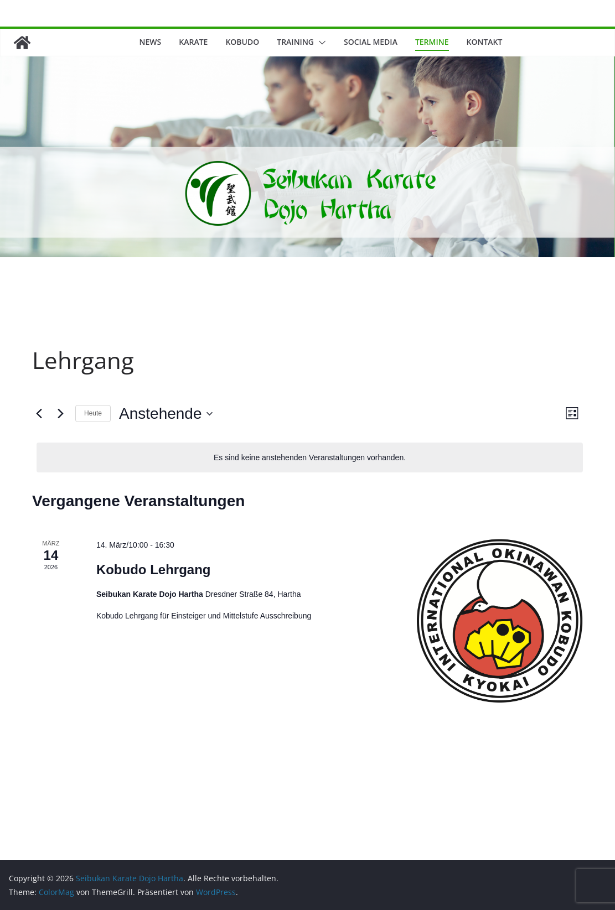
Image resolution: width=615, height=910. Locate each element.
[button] (320, 42)
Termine (432, 42)
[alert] (310, 458)
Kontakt (485, 42)
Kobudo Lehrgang (153, 569)
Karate (193, 42)
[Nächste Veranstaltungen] (60, 413)
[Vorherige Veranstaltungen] (38, 413)
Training (295, 42)
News (150, 42)
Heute (93, 413)
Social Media (370, 42)
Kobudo (242, 42)
